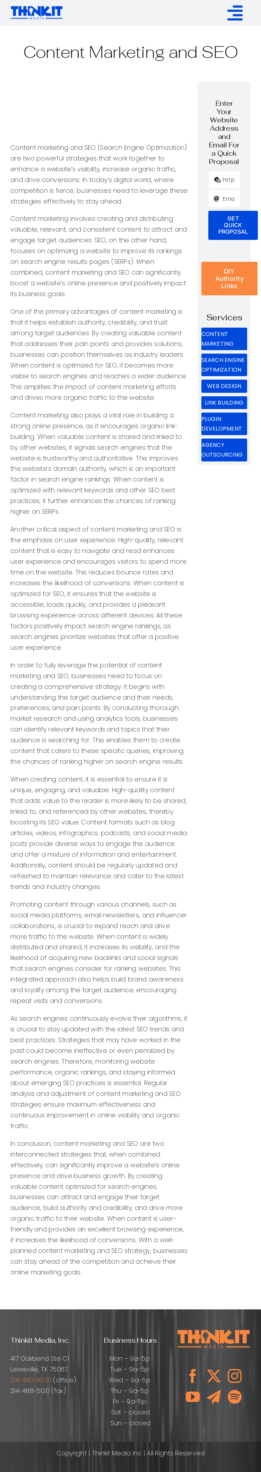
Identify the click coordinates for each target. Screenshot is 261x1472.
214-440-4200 (30, 1380)
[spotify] (235, 1397)
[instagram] (235, 1376)
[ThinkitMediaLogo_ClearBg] (36, 6)
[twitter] (214, 1376)
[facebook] (193, 1376)
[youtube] (193, 1397)
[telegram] (214, 1397)
